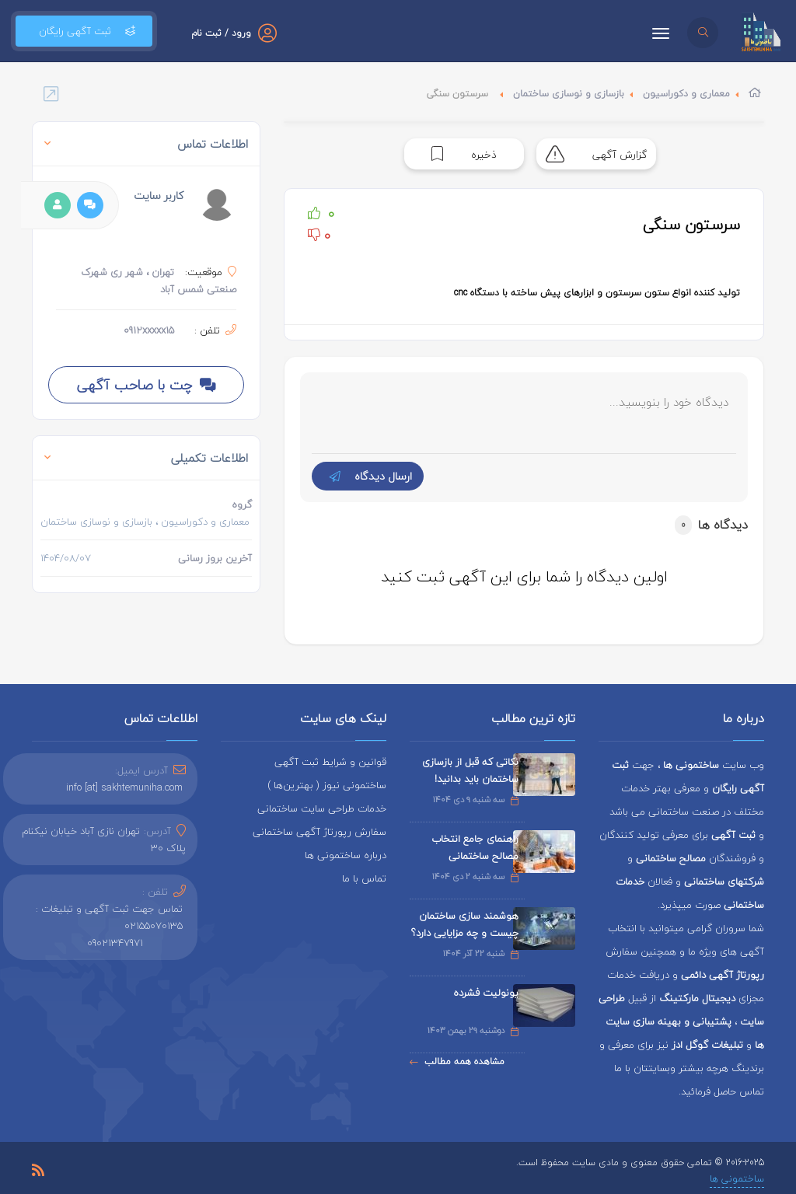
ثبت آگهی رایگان (84, 31)
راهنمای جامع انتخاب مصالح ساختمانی (474, 847)
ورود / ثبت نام (221, 33)
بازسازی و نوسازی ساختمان (568, 94)
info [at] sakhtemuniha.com (124, 787)
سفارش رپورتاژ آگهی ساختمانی (319, 831)
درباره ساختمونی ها (345, 855)
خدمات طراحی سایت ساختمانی (321, 808)
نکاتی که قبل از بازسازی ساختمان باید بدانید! (470, 770)
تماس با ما (364, 878)
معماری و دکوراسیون (686, 94)
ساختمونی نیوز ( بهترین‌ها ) (326, 785)
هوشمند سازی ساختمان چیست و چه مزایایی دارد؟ (464, 924)
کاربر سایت (158, 195)
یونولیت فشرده (485, 992)
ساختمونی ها (737, 1179)
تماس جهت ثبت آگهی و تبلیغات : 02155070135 (109, 917)
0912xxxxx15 (149, 330)
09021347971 (115, 942)
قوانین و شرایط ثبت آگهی (330, 761)
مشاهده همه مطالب (457, 1061)
